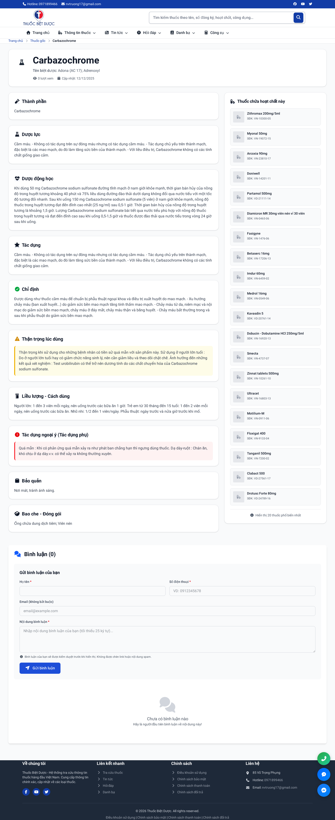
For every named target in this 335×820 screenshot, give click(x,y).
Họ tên (25, 582)
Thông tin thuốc (77, 32)
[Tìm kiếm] (299, 18)
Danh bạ (182, 32)
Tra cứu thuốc (110, 772)
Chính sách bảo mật (188, 779)
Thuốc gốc (37, 41)
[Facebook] (295, 4)
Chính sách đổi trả (187, 792)
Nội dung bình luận (34, 622)
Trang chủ (38, 32)
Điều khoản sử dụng (189, 772)
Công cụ (216, 32)
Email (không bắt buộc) (37, 602)
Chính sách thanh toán (190, 785)
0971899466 (273, 780)
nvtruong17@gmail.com (279, 787)
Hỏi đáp (149, 32)
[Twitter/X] (311, 4)
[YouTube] (303, 4)
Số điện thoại (180, 582)
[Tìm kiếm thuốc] (227, 18)
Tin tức (116, 32)
